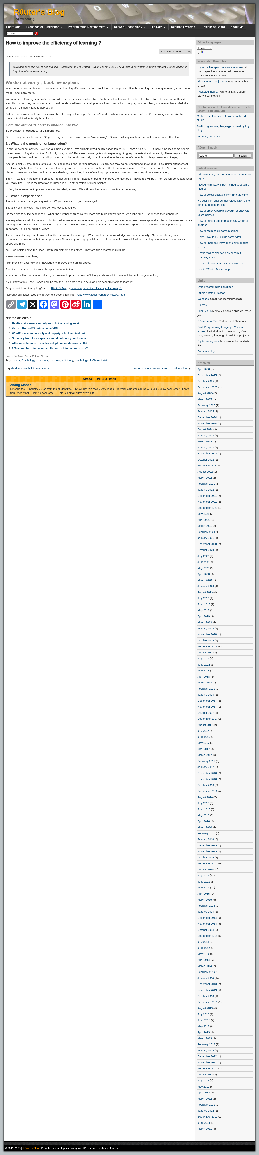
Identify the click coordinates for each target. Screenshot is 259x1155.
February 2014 (206, 971)
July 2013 (203, 1014)
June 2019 (203, 604)
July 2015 (203, 875)
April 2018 (203, 676)
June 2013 (203, 1020)
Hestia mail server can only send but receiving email (45, 323)
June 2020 (203, 561)
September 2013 (207, 1002)
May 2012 (203, 1086)
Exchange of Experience (42, 26)
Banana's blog (206, 351)
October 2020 (205, 549)
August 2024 (205, 429)
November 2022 (207, 453)
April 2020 (203, 574)
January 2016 (205, 839)
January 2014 (205, 978)
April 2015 (203, 893)
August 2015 (205, 869)
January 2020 (205, 586)
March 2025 (204, 399)
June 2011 (203, 1122)
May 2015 (203, 887)
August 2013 (205, 1008)
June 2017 (203, 736)
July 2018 (203, 658)
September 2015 (207, 863)
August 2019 (205, 592)
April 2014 (203, 959)
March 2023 (204, 441)
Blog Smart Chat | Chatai (212, 81)
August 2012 (205, 1074)
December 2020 (207, 543)
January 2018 (205, 694)
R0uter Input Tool (207, 320)
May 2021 (203, 513)
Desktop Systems (183, 26)
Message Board (214, 26)
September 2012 (207, 1068)
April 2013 (203, 1032)
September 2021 (207, 507)
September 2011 (207, 1116)
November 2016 (207, 778)
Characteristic (100, 360)
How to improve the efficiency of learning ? (53, 43)
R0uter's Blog (39, 12)
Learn (16, 360)
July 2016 (203, 803)
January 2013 (205, 1050)
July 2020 (203, 556)
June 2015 (203, 881)
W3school (203, 298)
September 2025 (207, 387)
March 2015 (204, 899)
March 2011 (204, 1128)
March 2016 (204, 827)
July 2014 (203, 941)
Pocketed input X (207, 91)
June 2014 (203, 947)
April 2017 (203, 748)
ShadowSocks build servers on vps (31, 368)
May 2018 (203, 670)
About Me (237, 26)
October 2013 (205, 996)
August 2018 (205, 652)
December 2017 (207, 700)
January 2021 (205, 537)
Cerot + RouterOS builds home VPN (35, 328)
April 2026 (203, 369)
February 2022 (206, 483)
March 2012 (204, 1098)
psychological (83, 360)
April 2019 (203, 616)
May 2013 (203, 1026)
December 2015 (207, 845)
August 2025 (205, 393)
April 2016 (203, 821)
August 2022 (205, 471)
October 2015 (205, 857)
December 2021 (207, 495)
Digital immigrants (208, 341)
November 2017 (207, 706)
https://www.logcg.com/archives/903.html (101, 294)
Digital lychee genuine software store (219, 67)
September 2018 (207, 646)
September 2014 (207, 935)
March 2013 (204, 1038)
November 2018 (207, 634)
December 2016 (207, 773)
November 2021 (207, 501)
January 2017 (205, 766)
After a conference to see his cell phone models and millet (49, 343)
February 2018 (206, 688)
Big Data (156, 26)
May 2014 (203, 953)
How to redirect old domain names (217, 230)
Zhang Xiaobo (21, 385)
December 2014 (207, 917)
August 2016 (205, 797)
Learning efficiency (62, 360)
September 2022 (207, 465)
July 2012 (203, 1080)
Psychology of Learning (35, 360)
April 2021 (203, 519)
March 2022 (204, 477)
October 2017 (205, 712)
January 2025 (205, 411)
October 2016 (205, 785)
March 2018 (204, 682)
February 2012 (206, 1104)
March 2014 (204, 965)
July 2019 (203, 598)
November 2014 (207, 923)
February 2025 (206, 405)
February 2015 (206, 905)
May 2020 (203, 568)
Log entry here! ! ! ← (209, 136)
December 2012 (207, 1056)
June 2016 (203, 809)
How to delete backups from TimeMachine (222, 194)
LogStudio (13, 26)
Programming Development (86, 26)
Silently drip (204, 310)
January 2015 (205, 911)
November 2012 (207, 1062)
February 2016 (206, 833)
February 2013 (206, 1044)
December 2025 (207, 375)
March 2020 (204, 580)
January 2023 (205, 447)
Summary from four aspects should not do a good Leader (49, 338)
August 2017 (205, 724)
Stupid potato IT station (211, 292)
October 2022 (205, 459)
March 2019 (204, 622)
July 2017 (203, 730)
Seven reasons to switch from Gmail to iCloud (161, 368)
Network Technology (128, 26)
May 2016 (203, 815)
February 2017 (206, 761)
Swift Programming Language (215, 286)
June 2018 (203, 664)
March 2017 (204, 754)
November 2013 (207, 990)
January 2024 (205, 435)
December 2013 (207, 983)
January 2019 (205, 628)
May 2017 (203, 742)
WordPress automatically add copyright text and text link (48, 333)
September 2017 (207, 718)
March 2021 (204, 525)
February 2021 (206, 531)
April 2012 (203, 1092)
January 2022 (205, 489)
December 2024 (207, 417)
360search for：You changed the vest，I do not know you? (50, 347)
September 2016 (207, 791)
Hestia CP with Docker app (213, 269)
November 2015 (207, 851)
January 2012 (205, 1110)
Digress (202, 304)
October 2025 (205, 381)
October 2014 (205, 929)
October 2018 (205, 640)
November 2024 (207, 423)
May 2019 (203, 610)
